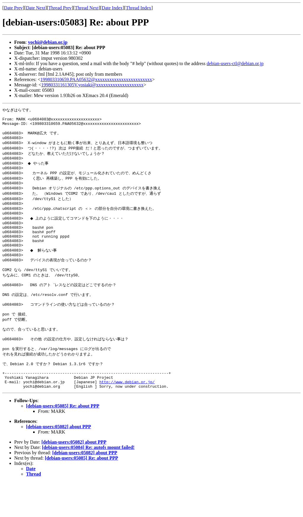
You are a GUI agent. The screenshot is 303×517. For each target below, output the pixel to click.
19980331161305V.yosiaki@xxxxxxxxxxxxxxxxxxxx (92, 84)
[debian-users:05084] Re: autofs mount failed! (88, 482)
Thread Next (87, 7)
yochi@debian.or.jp (47, 42)
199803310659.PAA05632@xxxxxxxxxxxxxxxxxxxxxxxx (96, 79)
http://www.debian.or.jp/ (127, 416)
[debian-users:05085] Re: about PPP (62, 441)
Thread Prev (60, 7)
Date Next (35, 7)
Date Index (112, 7)
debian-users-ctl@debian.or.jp (235, 63)
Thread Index (138, 7)
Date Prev (13, 7)
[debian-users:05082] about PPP (58, 462)
